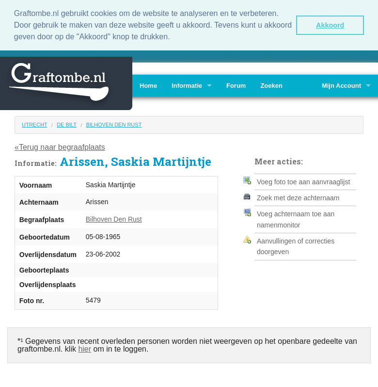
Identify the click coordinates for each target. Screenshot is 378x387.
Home (148, 84)
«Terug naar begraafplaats (60, 146)
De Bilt (67, 123)
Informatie (187, 84)
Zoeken (271, 84)
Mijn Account (341, 84)
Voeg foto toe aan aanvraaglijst (303, 180)
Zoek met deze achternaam (298, 197)
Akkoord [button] (330, 25)
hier (84, 347)
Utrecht (34, 123)
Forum (236, 84)
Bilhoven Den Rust (114, 123)
